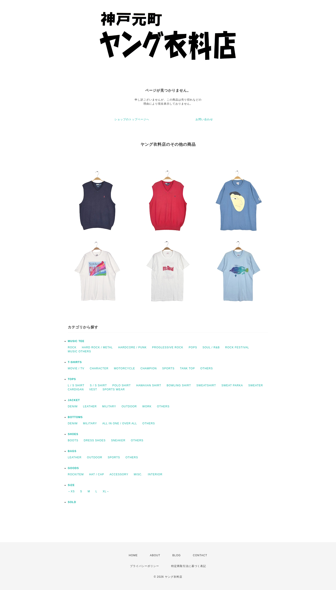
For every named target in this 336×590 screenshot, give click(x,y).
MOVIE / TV (76, 368)
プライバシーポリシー (144, 566)
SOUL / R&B (211, 347)
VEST (93, 389)
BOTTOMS (75, 417)
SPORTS (168, 368)
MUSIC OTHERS (79, 351)
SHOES (73, 434)
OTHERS (206, 368)
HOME (133, 555)
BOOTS (73, 440)
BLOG (176, 555)
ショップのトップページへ (131, 119)
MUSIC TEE (76, 341)
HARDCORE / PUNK (132, 347)
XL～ (106, 491)
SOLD (72, 502)
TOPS (72, 379)
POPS (193, 347)
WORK (146, 406)
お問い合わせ (204, 119)
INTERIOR (155, 474)
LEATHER (90, 406)
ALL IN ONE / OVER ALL (119, 423)
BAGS (72, 451)
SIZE (71, 485)
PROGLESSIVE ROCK (167, 347)
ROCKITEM (76, 474)
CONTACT (200, 555)
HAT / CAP (96, 474)
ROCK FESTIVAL (237, 347)
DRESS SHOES (95, 440)
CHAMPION (148, 368)
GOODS (73, 468)
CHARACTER (99, 368)
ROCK (72, 347)
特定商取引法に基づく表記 (188, 566)
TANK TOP (187, 368)
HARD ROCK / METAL (97, 347)
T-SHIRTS (75, 362)
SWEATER (255, 385)
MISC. (138, 474)
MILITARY (109, 406)
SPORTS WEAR (113, 389)
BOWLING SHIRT (179, 385)
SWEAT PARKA (232, 385)
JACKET (74, 400)
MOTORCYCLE (124, 368)
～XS (71, 491)
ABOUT (155, 555)
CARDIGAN (76, 389)
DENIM (73, 406)
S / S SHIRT (98, 385)
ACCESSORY (119, 474)
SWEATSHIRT (206, 385)
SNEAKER (118, 440)
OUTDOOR (129, 406)
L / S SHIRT (76, 385)
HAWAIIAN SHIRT (148, 385)
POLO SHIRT (121, 385)
